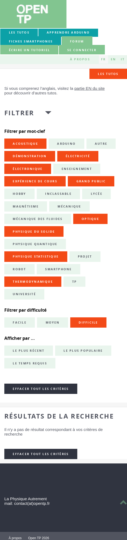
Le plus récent (28, 350)
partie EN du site (89, 88)
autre (101, 143)
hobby (19, 194)
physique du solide (34, 231)
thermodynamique (33, 281)
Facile (19, 322)
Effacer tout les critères (41, 389)
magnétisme (25, 206)
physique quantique (35, 244)
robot (19, 269)
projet (85, 256)
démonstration (29, 156)
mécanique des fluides (37, 219)
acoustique (25, 143)
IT (123, 59)
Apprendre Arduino (68, 32)
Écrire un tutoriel (29, 50)
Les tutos (19, 32)
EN (113, 59)
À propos (80, 59)
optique (90, 219)
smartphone (58, 269)
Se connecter (81, 50)
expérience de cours (35, 181)
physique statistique (36, 256)
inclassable (58, 194)
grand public (91, 181)
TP (74, 281)
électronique (27, 169)
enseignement (77, 169)
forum (77, 41)
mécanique (69, 206)
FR (103, 59)
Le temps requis (30, 363)
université (24, 294)
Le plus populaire (83, 350)
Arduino (66, 143)
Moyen (53, 322)
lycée (96, 194)
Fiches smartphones (31, 41)
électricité (78, 156)
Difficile (88, 322)
